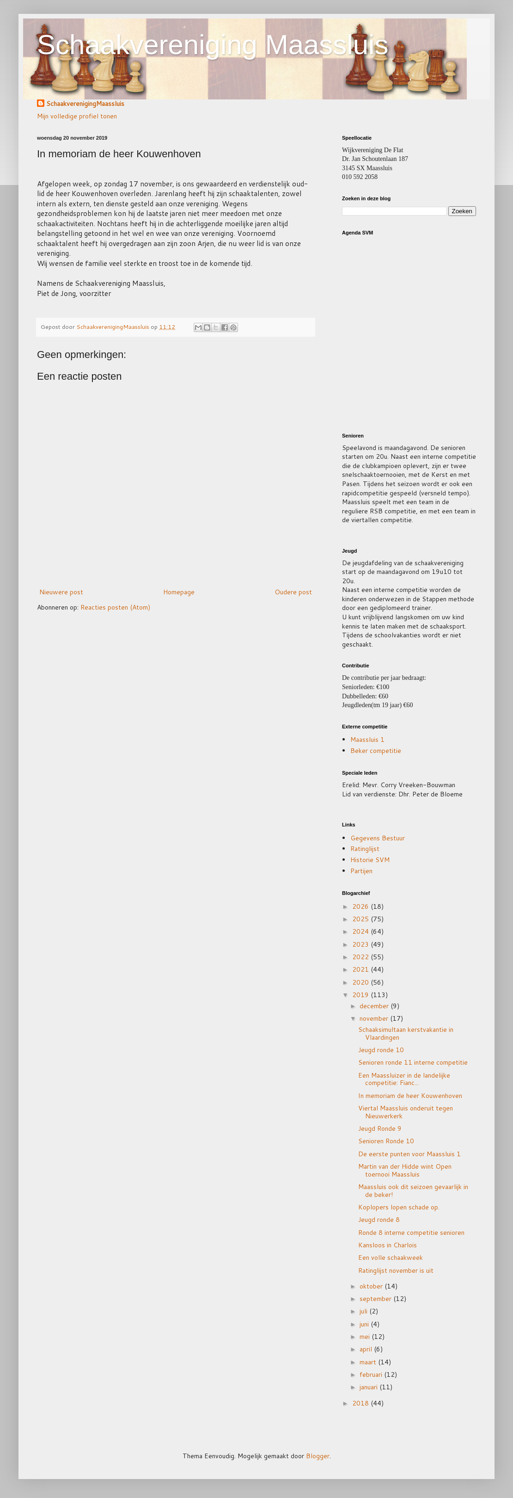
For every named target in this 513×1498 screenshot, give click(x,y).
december (375, 1006)
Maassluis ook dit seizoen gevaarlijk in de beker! (413, 1190)
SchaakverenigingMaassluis (85, 103)
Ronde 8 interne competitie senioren (411, 1232)
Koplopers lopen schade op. (399, 1207)
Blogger (318, 1456)
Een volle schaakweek (390, 1257)
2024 (361, 931)
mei (366, 1336)
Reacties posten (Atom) (115, 607)
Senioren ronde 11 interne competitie (413, 1062)
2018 (361, 1403)
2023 (361, 944)
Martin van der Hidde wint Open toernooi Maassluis (405, 1170)
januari (369, 1387)
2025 (361, 919)
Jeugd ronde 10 (381, 1049)
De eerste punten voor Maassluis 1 (409, 1154)
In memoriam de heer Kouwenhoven (410, 1095)
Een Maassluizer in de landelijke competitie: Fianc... (404, 1079)
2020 (361, 982)
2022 (361, 957)
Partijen (361, 870)
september (376, 1298)
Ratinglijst (364, 848)
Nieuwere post (61, 592)
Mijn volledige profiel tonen (77, 116)
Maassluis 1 (367, 739)
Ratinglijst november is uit (396, 1270)
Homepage (179, 592)
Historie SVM (370, 859)
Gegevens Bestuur (377, 838)
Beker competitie (375, 750)
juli (364, 1311)
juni (365, 1324)
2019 (361, 994)
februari (372, 1374)
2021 (361, 969)
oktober (372, 1286)
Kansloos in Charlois (387, 1245)
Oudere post (293, 592)
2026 (361, 906)
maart (369, 1362)
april (367, 1349)
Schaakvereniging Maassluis (212, 44)
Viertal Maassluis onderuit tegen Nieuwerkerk (405, 1112)
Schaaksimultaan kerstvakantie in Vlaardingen (405, 1033)
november (375, 1018)
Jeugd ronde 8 (379, 1219)
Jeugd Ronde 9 (380, 1128)
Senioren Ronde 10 (386, 1141)
